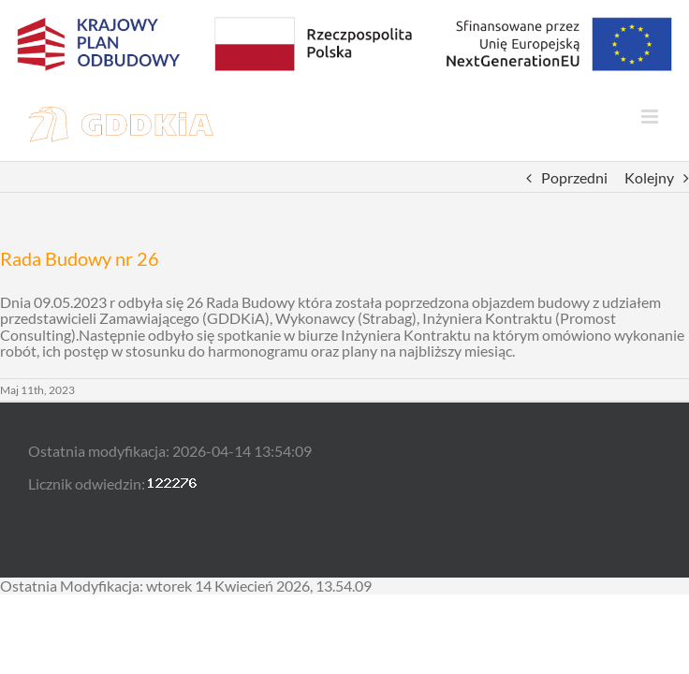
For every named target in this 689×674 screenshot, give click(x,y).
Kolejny (649, 177)
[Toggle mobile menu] (651, 116)
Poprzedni (574, 177)
